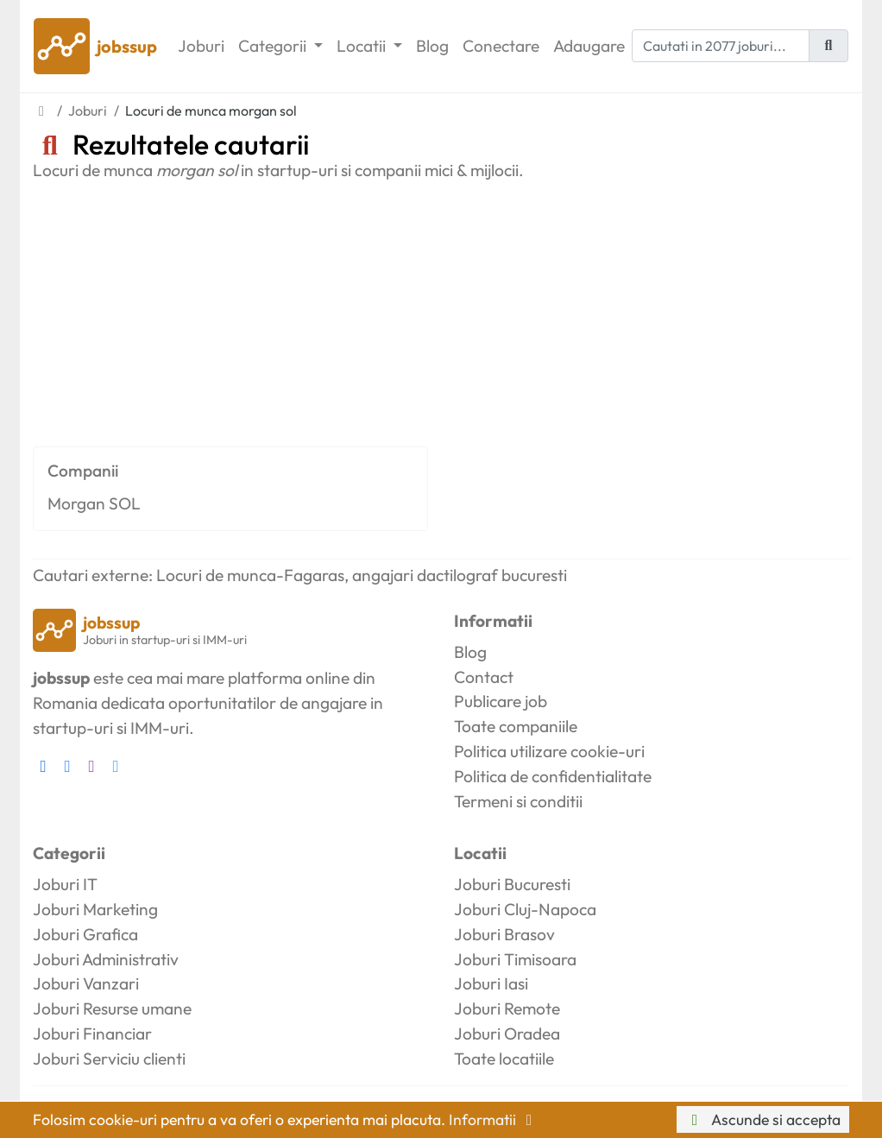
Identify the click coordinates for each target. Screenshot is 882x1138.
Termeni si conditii (518, 801)
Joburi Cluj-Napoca (525, 909)
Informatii (494, 1119)
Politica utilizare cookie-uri (549, 751)
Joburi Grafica (85, 934)
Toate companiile (515, 726)
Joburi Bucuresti (512, 884)
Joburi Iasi (491, 983)
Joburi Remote (507, 1008)
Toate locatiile (504, 1058)
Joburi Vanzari (86, 983)
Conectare (501, 45)
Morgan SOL (94, 503)
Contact (483, 677)
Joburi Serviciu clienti (109, 1058)
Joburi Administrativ (106, 959)
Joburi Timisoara (515, 959)
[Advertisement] (441, 310)
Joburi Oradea (507, 1033)
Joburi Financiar (92, 1033)
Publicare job (500, 701)
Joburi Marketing (95, 909)
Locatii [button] (363, 45)
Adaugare (589, 45)
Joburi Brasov (504, 934)
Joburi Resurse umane (112, 1008)
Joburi (201, 45)
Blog (432, 45)
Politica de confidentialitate (553, 776)
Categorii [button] (274, 45)
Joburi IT (65, 884)
